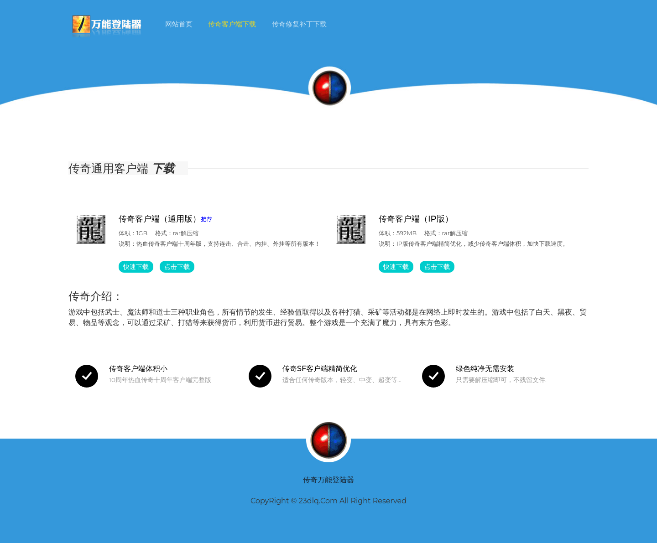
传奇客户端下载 (232, 24)
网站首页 (179, 24)
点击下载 (177, 266)
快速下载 (136, 266)
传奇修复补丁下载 (299, 24)
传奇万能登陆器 (328, 480)
